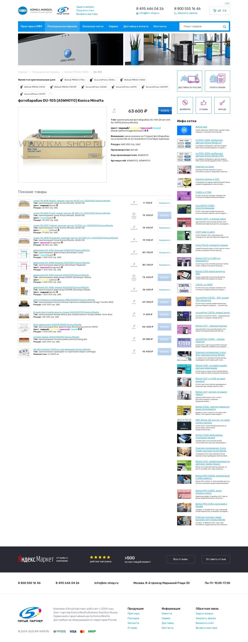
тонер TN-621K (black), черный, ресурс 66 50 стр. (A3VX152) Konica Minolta (71, 200)
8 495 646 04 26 (150, 9)
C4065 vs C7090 (203, 192)
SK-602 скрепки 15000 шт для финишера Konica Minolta (62, 349)
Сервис (113, 26)
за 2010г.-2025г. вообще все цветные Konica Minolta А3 (209, 141)
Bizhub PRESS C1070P (62, 87)
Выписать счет (205, 623)
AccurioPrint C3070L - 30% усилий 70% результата (212, 299)
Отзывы (132, 627)
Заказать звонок (206, 618)
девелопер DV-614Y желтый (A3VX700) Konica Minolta (61, 275)
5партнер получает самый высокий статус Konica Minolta (210, 518)
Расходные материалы (62, 26)
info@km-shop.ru (106, 583)
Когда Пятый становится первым (212, 245)
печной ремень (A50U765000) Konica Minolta (56, 337)
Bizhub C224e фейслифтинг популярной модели (209, 436)
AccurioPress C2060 (93, 87)
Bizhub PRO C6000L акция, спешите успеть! (209, 491)
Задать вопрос (85, 6)
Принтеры (134, 613)
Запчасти (133, 623)
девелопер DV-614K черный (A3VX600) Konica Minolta (61, 287)
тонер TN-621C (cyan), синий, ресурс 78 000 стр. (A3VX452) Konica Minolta (71, 213)
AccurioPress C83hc (102, 80)
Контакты (160, 26)
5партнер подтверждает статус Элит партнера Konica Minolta (211, 353)
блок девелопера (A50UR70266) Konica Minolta (57, 324)
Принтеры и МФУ (31, 26)
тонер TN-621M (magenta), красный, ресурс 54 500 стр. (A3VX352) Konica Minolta (75, 238)
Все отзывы (180, 559)
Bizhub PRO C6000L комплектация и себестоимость (213, 477)
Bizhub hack (201, 127)
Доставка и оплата (135, 26)
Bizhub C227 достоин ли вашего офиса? (211, 393)
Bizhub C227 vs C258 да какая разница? (210, 379)
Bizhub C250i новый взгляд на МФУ (210, 272)
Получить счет (85, 10)
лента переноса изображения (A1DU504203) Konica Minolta (64, 300)
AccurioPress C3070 (32, 94)
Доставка (168, 623)
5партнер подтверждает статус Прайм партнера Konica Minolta (211, 449)
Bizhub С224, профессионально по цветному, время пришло (213, 462)
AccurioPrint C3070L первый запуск (213, 312)
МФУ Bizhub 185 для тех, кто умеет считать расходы (213, 421)
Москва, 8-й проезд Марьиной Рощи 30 (161, 583)
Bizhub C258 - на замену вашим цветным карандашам (211, 366)
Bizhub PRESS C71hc (72, 80)
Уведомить (164, 203)
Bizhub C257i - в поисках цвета (211, 219)
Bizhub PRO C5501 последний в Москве (211, 505)
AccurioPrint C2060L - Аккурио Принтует (210, 340)
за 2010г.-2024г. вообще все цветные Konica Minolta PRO (210, 154)
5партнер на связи (205, 166)
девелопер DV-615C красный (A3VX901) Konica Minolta (61, 250)
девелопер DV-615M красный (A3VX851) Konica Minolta (61, 262)
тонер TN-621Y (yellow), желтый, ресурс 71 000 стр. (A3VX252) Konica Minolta (73, 225)
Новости (167, 613)
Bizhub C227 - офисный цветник (211, 326)
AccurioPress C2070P (154, 87)
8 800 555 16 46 (187, 9)
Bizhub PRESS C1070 (32, 87)
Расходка (133, 618)
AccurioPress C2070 (123, 87)
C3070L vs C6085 (204, 284)
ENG (227, 3)
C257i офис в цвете (205, 232)
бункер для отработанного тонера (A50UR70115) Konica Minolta (66, 312)
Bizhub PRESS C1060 (132, 80)
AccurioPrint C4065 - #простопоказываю (205, 206)
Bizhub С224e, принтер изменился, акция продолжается (213, 408)
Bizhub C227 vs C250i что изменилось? (208, 259)
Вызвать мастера (87, 14)
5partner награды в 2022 (207, 179)
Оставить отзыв (216, 559)
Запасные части (92, 26)
